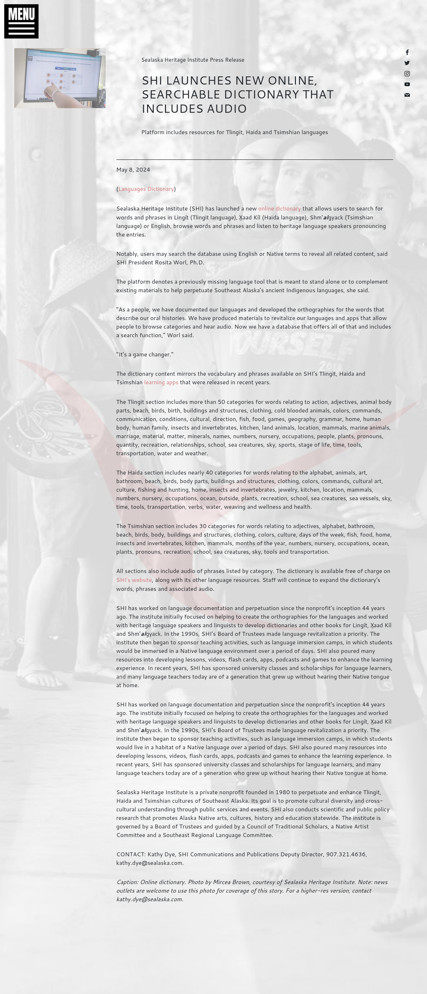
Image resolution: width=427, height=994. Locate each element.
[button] (18, 21)
